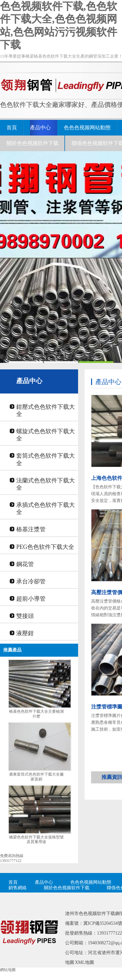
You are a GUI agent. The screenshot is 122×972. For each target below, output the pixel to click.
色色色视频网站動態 (87, 127)
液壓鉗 (25, 633)
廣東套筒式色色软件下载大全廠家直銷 (36, 776)
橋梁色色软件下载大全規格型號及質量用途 (36, 839)
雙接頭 (25, 616)
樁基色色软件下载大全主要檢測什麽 (36, 714)
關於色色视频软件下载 (33, 143)
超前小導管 (31, 598)
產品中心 (40, 127)
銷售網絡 (17, 887)
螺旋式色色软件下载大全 (45, 435)
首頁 (12, 127)
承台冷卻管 (31, 581)
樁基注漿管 (31, 529)
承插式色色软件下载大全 (45, 508)
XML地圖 (84, 962)
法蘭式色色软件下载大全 (45, 484)
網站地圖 (8, 969)
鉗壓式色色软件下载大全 (45, 410)
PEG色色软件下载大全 (45, 547)
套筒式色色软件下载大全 (45, 459)
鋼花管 (25, 564)
